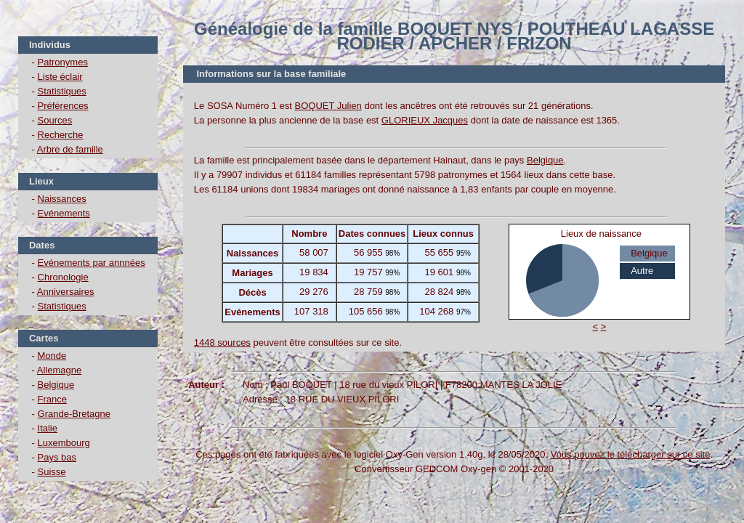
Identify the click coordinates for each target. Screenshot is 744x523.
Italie (47, 428)
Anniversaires (65, 291)
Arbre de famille (70, 149)
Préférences (63, 105)
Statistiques (62, 91)
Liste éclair (60, 76)
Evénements (64, 213)
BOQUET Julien (328, 105)
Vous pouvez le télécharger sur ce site (631, 454)
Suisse (52, 471)
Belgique (56, 384)
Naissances (62, 198)
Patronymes (63, 62)
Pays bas (57, 457)
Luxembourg (64, 442)
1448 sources (222, 342)
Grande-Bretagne (74, 413)
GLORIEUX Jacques (424, 120)
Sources (55, 120)
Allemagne (59, 370)
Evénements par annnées (91, 262)
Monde (52, 355)
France (52, 399)
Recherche (61, 134)
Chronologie (63, 277)
